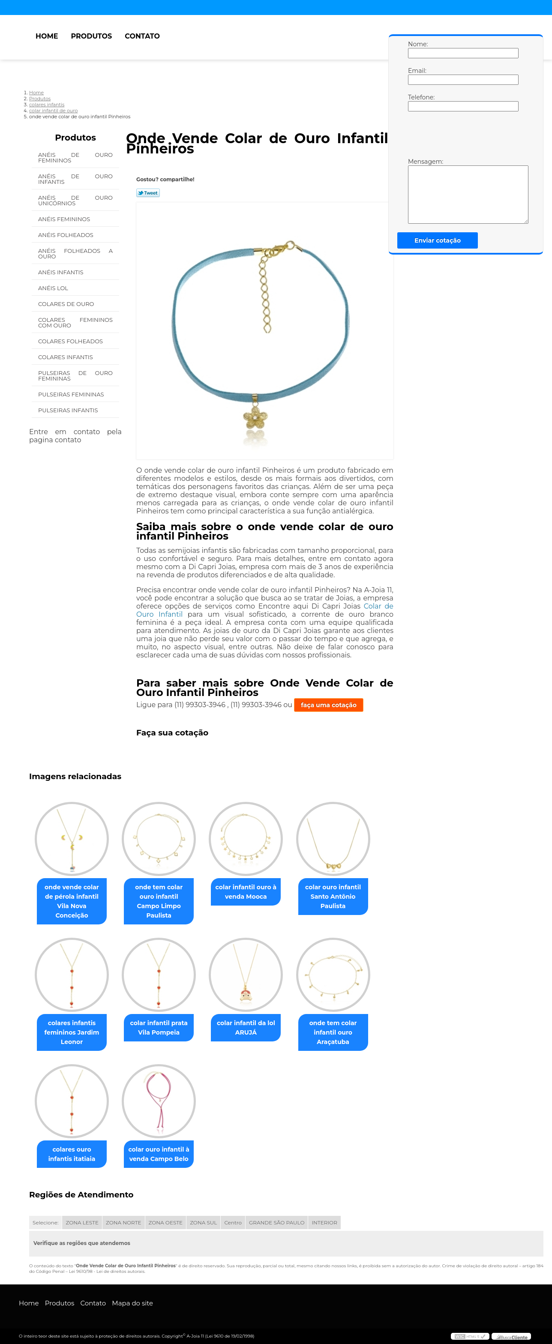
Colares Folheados (71, 341)
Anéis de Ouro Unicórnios (75, 200)
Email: (416, 76)
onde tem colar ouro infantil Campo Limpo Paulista (159, 901)
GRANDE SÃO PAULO (276, 1222)
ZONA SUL (203, 1222)
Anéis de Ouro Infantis (75, 179)
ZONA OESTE (166, 1222)
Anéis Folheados (66, 234)
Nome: (416, 49)
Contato (142, 36)
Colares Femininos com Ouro (75, 322)
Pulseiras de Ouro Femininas (75, 375)
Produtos (91, 36)
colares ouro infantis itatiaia (72, 1154)
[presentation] (462, 136)
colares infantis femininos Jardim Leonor (72, 1032)
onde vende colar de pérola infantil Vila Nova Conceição (72, 901)
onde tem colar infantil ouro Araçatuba (333, 1032)
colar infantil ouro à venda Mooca (246, 891)
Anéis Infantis (61, 272)
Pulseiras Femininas (71, 394)
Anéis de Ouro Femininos (75, 157)
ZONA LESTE (82, 1222)
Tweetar (148, 193)
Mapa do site (132, 1303)
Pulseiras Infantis (68, 410)
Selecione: (45, 1222)
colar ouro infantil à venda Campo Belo (158, 1154)
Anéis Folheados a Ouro (75, 253)
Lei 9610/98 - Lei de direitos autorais (106, 1271)
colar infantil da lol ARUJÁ (246, 1027)
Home (47, 36)
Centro (233, 1222)
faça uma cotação (329, 705)
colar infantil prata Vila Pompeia (158, 1027)
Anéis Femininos (65, 219)
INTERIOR (324, 1222)
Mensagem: (416, 191)
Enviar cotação (437, 240)
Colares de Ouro (67, 303)
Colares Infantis (66, 357)
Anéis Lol (53, 288)
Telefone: (416, 102)
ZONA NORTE (123, 1222)
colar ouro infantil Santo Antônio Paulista (333, 896)
